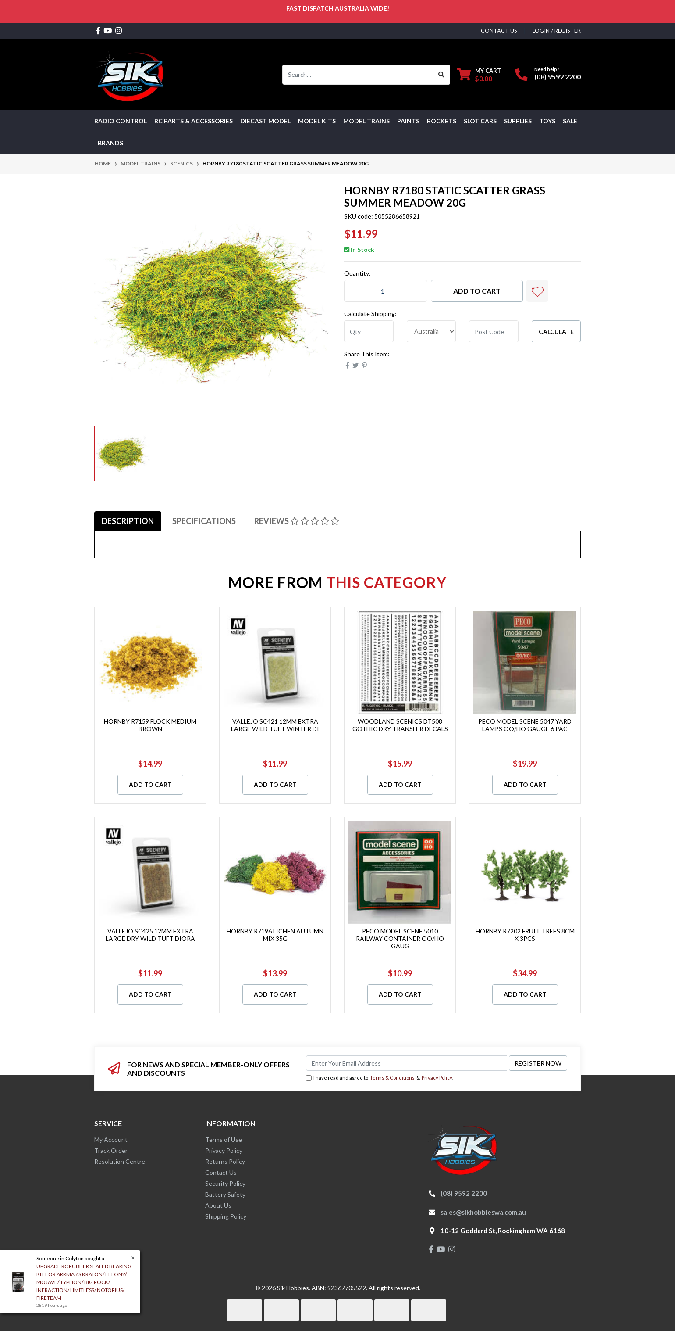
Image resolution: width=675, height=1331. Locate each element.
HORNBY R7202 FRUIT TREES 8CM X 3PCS (525, 934)
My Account (111, 1139)
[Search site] (441, 75)
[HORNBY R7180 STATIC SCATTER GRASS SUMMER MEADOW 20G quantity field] (385, 291)
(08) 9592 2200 (557, 76)
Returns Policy (225, 1161)
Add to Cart (477, 291)
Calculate (556, 331)
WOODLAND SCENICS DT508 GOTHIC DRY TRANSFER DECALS (400, 725)
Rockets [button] (441, 121)
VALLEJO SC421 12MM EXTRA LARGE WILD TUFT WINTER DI (275, 725)
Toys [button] (547, 121)
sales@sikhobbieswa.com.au (483, 1212)
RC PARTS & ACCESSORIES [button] (193, 121)
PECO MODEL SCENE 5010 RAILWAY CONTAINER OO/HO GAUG (400, 938)
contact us (499, 30)
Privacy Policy (437, 1077)
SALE (570, 121)
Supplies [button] (518, 121)
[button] (537, 291)
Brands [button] (110, 143)
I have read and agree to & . (379, 1078)
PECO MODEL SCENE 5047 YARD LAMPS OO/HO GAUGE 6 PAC (525, 725)
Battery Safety (225, 1194)
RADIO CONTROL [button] (120, 121)
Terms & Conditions (392, 1077)
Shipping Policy (225, 1216)
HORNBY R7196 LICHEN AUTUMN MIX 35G (275, 934)
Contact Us (221, 1172)
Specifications (204, 521)
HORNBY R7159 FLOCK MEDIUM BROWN (150, 725)
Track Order (111, 1150)
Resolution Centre (119, 1161)
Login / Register (557, 30)
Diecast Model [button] (265, 121)
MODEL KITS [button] (317, 121)
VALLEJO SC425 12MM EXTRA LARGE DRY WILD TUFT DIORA (150, 934)
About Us (218, 1205)
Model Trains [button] (366, 121)
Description (128, 521)
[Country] (431, 331)
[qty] (369, 331)
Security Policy (225, 1183)
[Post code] (494, 331)
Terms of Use (223, 1139)
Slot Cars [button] (480, 121)
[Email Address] (406, 1063)
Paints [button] (408, 121)
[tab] (127, 521)
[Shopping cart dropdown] (479, 74)
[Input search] (357, 75)
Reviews (296, 521)
